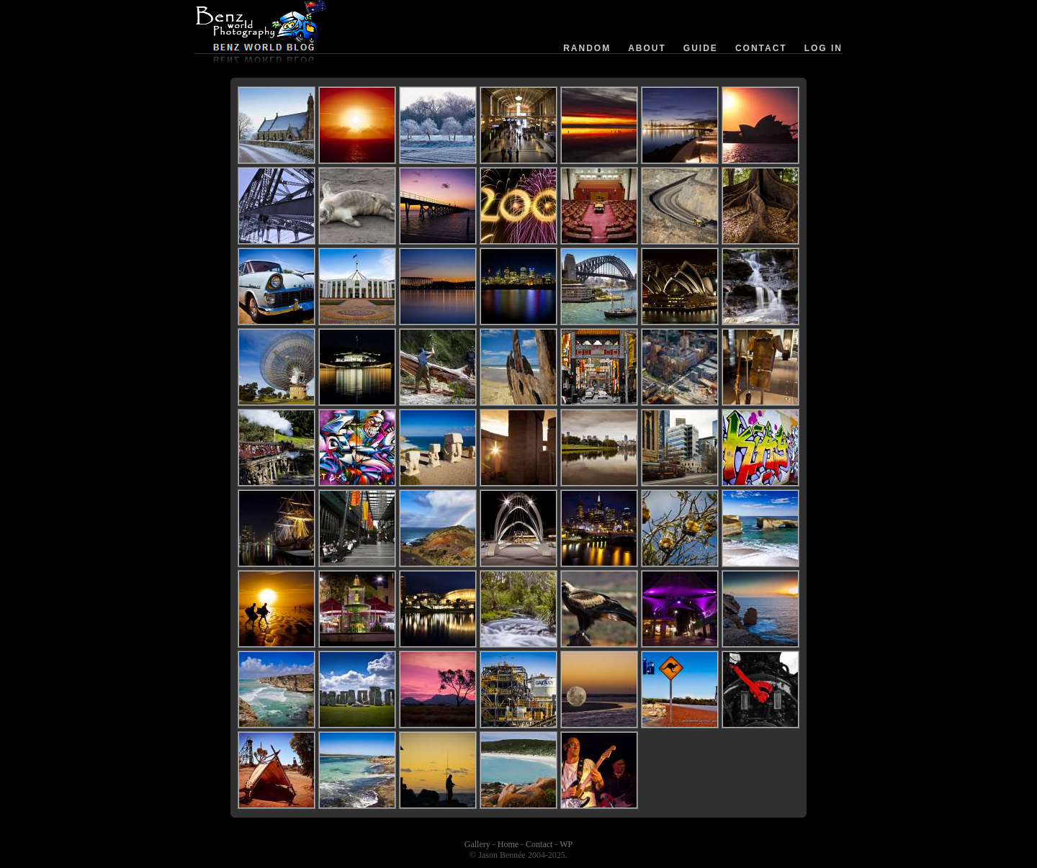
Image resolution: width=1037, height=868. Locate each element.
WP (566, 844)
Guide (700, 48)
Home (508, 844)
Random (587, 48)
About (647, 48)
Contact (761, 48)
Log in (823, 48)
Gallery (477, 844)
